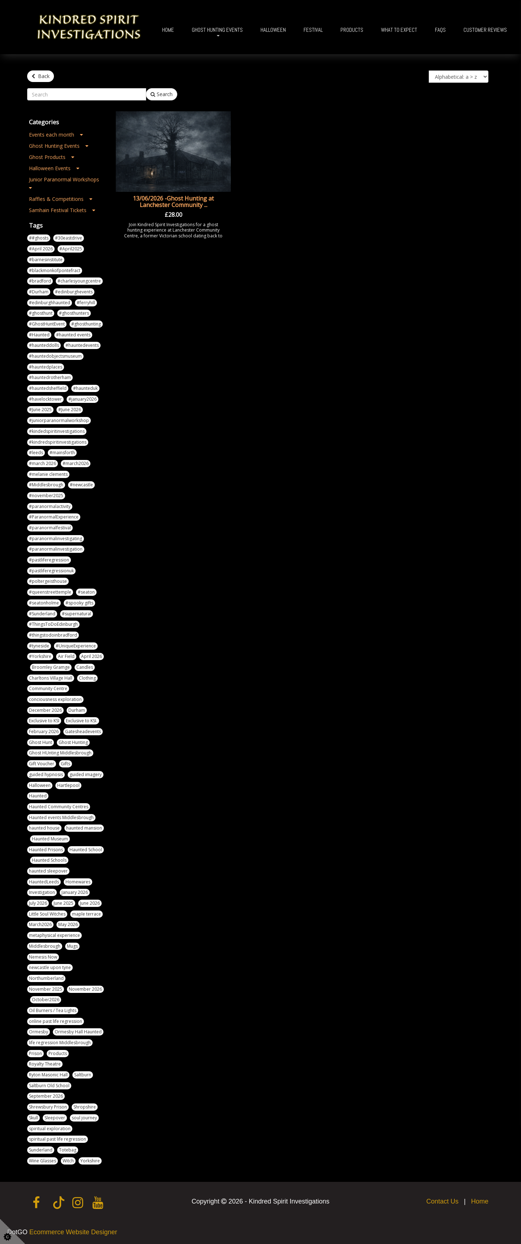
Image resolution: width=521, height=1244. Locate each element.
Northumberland (46, 977)
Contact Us (442, 1200)
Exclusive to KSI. (81, 720)
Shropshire (84, 1106)
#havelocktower (45, 398)
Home (168, 29)
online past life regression (55, 1020)
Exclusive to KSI (44, 720)
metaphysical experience (54, 934)
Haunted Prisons (46, 849)
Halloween (273, 29)
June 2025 (63, 902)
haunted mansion (84, 827)
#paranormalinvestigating (55, 538)
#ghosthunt (40, 312)
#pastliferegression (49, 559)
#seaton (86, 591)
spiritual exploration (50, 1127)
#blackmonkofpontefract (54, 269)
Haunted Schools (49, 859)
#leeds (36, 452)
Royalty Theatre (45, 1063)
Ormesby (38, 1031)
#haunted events (73, 334)
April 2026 (91, 656)
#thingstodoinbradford (53, 634)
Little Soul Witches (47, 913)
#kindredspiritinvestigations (57, 441)
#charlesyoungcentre (79, 280)
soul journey (84, 1117)
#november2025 (46, 495)
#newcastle (81, 484)
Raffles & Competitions (60, 198)
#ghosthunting (86, 323)
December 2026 (45, 709)
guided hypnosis (46, 774)
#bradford (40, 280)
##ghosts (38, 237)
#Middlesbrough (46, 484)
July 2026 (38, 902)
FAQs (440, 29)
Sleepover (55, 1117)
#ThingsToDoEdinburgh (53, 623)
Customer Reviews (485, 29)
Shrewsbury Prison (48, 1106)
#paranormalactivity (50, 506)
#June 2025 (40, 409)
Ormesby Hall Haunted (78, 1031)
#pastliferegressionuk (51, 570)
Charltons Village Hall (50, 677)
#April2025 (70, 248)
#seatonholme (44, 602)
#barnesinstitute (46, 259)
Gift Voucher (41, 763)
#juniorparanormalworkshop (59, 420)
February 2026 (44, 731)
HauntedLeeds (44, 881)
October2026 (45, 999)
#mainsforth (62, 452)
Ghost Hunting (73, 742)
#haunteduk (85, 387)
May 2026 (68, 924)
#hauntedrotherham (50, 377)
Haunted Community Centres (58, 806)
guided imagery (85, 774)
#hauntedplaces (45, 366)
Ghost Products (51, 156)
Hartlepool (68, 784)
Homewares (77, 881)
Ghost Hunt (40, 742)
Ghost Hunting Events (217, 29)
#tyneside (39, 645)
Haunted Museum (50, 838)
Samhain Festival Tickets (62, 209)
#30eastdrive (68, 237)
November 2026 (85, 988)
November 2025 (45, 988)
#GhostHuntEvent (47, 323)
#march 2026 (42, 463)
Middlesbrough (44, 945)
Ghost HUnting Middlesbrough (60, 752)
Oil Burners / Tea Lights (52, 1010)
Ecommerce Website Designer (73, 1231)
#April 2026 (41, 248)
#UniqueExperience (76, 645)
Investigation (42, 891)
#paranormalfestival (50, 527)
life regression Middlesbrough (60, 1042)
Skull (33, 1117)
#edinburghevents (74, 291)
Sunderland (40, 1149)
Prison (35, 1053)
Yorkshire (90, 1160)
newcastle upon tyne (50, 967)
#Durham (38, 291)
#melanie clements (48, 473)
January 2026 (75, 891)
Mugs (72, 945)
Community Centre (48, 688)
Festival (313, 29)
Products (351, 29)
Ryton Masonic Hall (48, 1074)
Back (40, 76)
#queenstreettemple (50, 591)
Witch (68, 1160)
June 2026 (90, 902)
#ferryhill (86, 302)
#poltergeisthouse (48, 580)
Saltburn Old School (49, 1085)
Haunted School (85, 849)
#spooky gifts (79, 602)
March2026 (40, 924)
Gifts (65, 763)
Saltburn (82, 1074)
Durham (76, 709)
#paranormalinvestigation (55, 548)
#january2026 (82, 398)
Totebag (67, 1149)
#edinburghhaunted (49, 302)
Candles (84, 666)
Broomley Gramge (51, 666)
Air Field (66, 656)
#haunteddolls (44, 344)
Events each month (56, 133)
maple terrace (86, 913)
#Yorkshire (40, 656)
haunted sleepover (48, 870)
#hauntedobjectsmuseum (55, 355)
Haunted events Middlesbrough (61, 817)
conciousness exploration (55, 699)
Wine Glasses (42, 1160)
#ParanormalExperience (54, 516)
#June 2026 (69, 409)
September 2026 (46, 1095)
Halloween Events (54, 167)
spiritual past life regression (57, 1138)
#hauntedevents (82, 344)
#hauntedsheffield (48, 387)
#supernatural (76, 613)
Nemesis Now (43, 956)
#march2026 (76, 463)
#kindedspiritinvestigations (57, 430)
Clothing (87, 677)
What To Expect (399, 29)
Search (162, 93)
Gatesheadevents (83, 731)
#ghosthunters (74, 312)
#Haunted (39, 334)
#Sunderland (42, 613)
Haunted (38, 795)
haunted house (44, 827)
